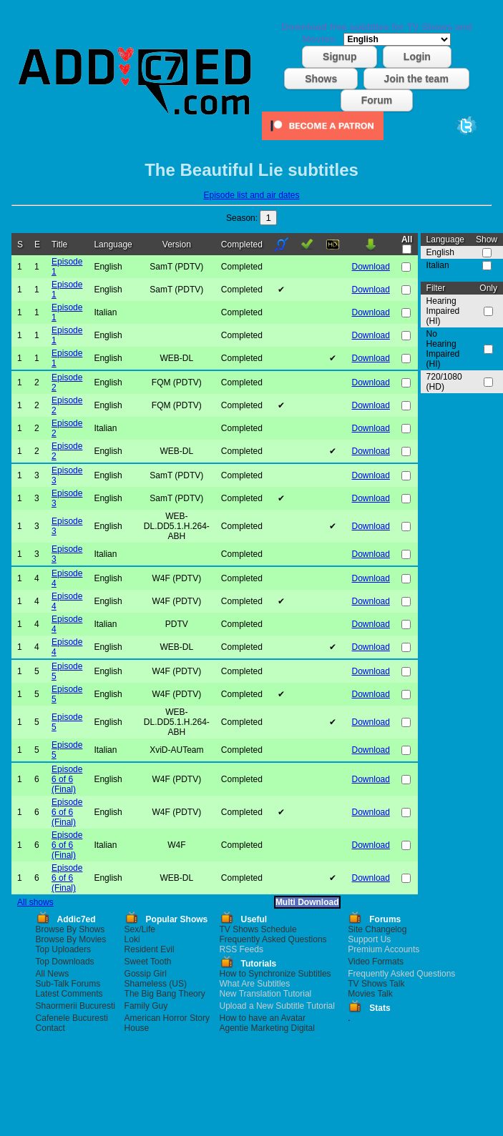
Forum (377, 100)
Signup (339, 56)
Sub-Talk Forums (68, 984)
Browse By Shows (70, 929)
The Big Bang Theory (164, 994)
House (137, 1028)
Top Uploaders (63, 949)
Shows (321, 78)
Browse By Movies (71, 939)
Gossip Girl (145, 974)
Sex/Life (139, 929)
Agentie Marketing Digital (267, 1028)
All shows (35, 902)
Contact (50, 1028)
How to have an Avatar (263, 1018)
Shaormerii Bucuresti (75, 1006)
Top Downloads (65, 962)
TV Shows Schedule (258, 929)
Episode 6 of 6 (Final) (67, 779)
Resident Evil (149, 949)
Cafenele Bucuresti (72, 1018)
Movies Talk (370, 994)
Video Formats (376, 962)
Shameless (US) (155, 984)
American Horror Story (167, 1018)
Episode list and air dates (251, 195)
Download (371, 267)
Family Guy (146, 1006)
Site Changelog (377, 929)
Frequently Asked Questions (273, 939)
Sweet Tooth (148, 962)
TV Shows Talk (376, 984)
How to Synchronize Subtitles (275, 974)
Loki (132, 939)
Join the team (416, 78)
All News (52, 974)
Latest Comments (69, 994)
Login (417, 56)
